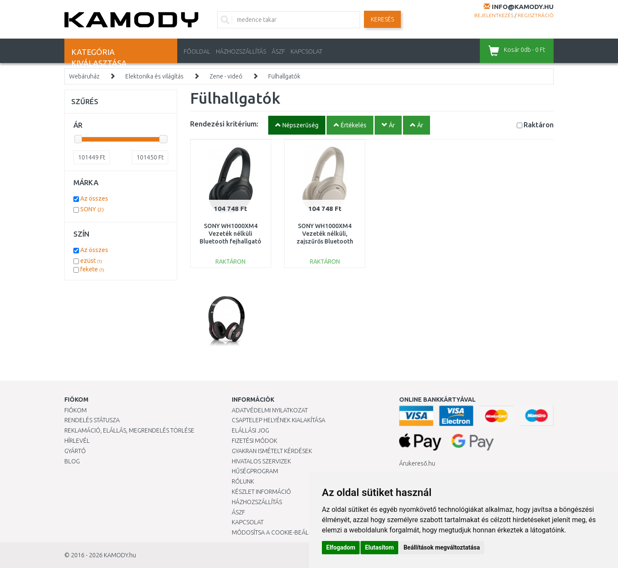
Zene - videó (225, 76)
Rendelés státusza (92, 420)
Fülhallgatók (284, 76)
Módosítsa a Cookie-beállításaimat (285, 532)
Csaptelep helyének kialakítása (278, 420)
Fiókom (75, 410)
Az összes (94, 198)
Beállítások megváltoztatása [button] (441, 547)
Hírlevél (77, 440)
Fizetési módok (254, 440)
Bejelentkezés (493, 15)
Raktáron (539, 124)
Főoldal (197, 51)
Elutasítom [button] (379, 547)
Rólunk (243, 481)
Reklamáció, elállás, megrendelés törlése (129, 430)
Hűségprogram (255, 471)
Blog (72, 461)
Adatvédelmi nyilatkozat (270, 410)
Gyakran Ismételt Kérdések (272, 451)
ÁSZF (278, 51)
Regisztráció (536, 15)
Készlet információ (261, 491)
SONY (92, 209)
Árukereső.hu (417, 463)
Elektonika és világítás (154, 76)
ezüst (91, 260)
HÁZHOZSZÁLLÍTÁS (241, 51)
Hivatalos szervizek (261, 461)
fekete (92, 269)
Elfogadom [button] (340, 547)
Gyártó (75, 451)
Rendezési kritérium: (224, 124)
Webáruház (84, 76)
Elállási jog (250, 430)
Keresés (382, 19)
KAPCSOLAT (306, 51)
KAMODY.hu (120, 555)
